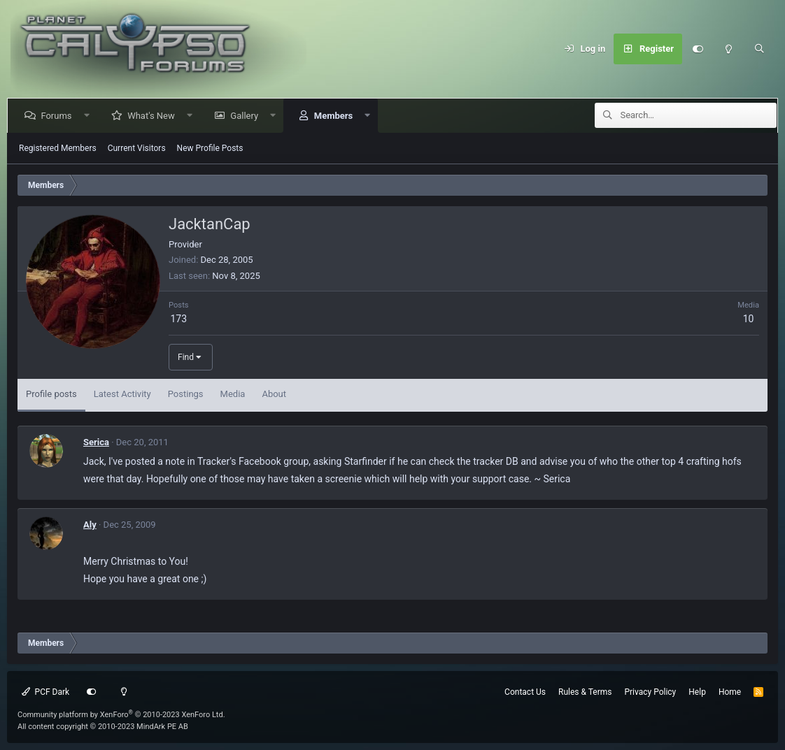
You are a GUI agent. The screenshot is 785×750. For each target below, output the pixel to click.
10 (748, 318)
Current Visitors (137, 148)
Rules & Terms (584, 692)
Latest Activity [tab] (122, 394)
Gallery (247, 115)
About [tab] (274, 394)
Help (697, 692)
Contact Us (525, 692)
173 (178, 318)
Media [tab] (233, 394)
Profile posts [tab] (51, 394)
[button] (89, 116)
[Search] (759, 49)
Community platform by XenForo (121, 714)
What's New (154, 115)
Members (335, 115)
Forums (58, 115)
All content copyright (102, 726)
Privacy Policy (650, 692)
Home (730, 692)
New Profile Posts (210, 148)
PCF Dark (45, 692)
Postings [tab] (186, 394)
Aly (90, 524)
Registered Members (58, 148)
